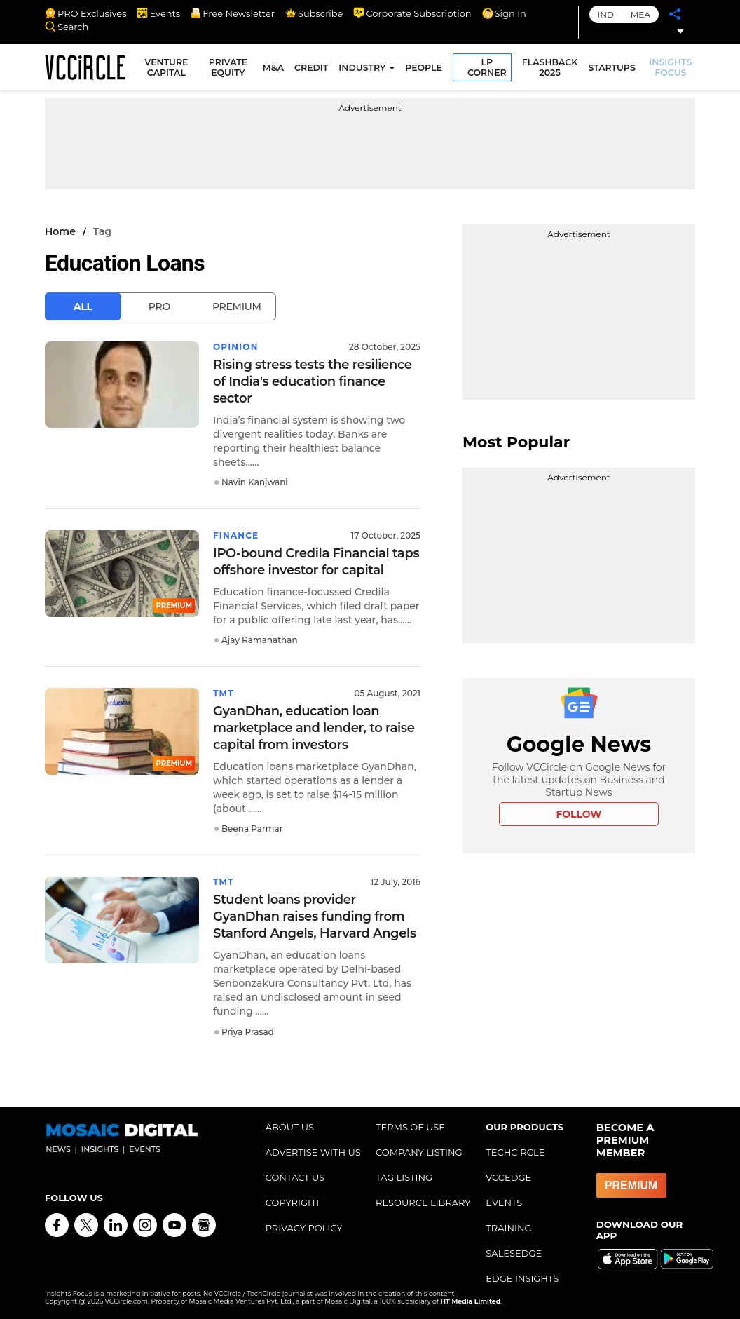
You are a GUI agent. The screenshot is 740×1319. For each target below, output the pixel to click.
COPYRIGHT (293, 1202)
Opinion (236, 346)
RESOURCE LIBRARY (423, 1202)
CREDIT (311, 67)
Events (158, 13)
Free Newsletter (233, 13)
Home (60, 231)
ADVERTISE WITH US (313, 1152)
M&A (273, 67)
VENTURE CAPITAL (166, 67)
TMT (223, 693)
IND (606, 14)
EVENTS (504, 1202)
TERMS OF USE (410, 1126)
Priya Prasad (247, 1032)
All (83, 306)
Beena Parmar (252, 828)
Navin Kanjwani (254, 482)
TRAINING (508, 1227)
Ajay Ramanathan (259, 640)
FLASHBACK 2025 (550, 67)
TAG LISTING (404, 1177)
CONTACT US (295, 1177)
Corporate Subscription (412, 13)
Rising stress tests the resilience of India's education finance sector (312, 381)
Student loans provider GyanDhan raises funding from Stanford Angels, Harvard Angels (314, 916)
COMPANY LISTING (419, 1152)
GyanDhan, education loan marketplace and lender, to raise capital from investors (314, 727)
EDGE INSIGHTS (522, 1278)
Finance (236, 535)
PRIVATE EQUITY (228, 67)
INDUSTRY (361, 67)
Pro (159, 306)
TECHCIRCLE (515, 1152)
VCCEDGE (508, 1177)
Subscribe (314, 13)
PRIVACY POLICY (304, 1227)
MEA (640, 14)
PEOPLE (423, 67)
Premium (236, 306)
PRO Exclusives (85, 13)
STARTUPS (611, 67)
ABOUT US (290, 1126)
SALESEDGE (514, 1253)
